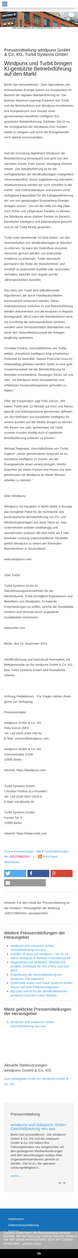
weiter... (16, 1176)
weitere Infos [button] (31, 1243)
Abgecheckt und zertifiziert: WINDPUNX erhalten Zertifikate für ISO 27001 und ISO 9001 (39, 966)
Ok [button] (39, 1253)
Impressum (16, 1219)
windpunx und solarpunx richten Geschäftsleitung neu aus (38, 1127)
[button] (15, 873)
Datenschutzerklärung (23, 1225)
